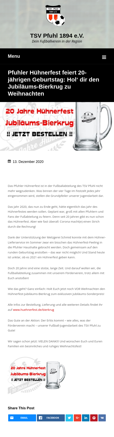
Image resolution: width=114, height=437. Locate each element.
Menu (14, 56)
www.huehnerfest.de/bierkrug (33, 310)
